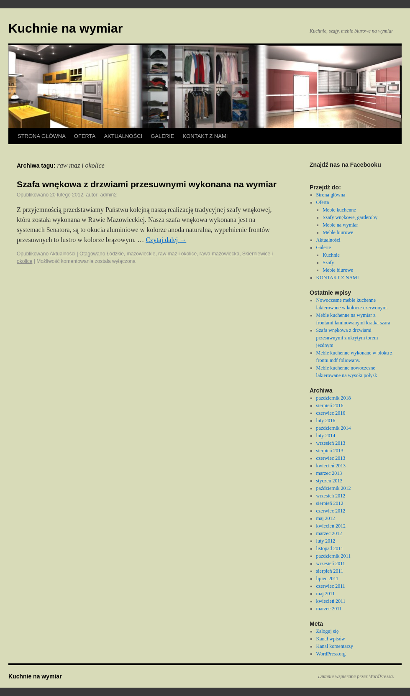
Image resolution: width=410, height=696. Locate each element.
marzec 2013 (329, 473)
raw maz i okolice (177, 254)
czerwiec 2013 (331, 458)
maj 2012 (325, 518)
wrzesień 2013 (331, 443)
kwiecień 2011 (331, 601)
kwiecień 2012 (331, 526)
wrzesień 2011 (330, 563)
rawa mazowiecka (219, 254)
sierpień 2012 (329, 503)
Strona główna (42, 136)
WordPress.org (331, 654)
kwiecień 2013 (331, 466)
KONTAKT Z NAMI (205, 136)
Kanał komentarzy (334, 646)
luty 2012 (326, 541)
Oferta (85, 136)
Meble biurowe (338, 232)
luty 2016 (326, 420)
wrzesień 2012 (331, 496)
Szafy (328, 262)
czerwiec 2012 (331, 511)
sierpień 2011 (329, 571)
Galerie (162, 136)
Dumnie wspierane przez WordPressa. (356, 676)
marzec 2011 (329, 609)
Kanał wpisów (330, 639)
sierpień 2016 (329, 405)
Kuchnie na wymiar (65, 28)
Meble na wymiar (340, 225)
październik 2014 (333, 428)
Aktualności (123, 136)
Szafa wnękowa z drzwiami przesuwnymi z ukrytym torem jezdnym (347, 337)
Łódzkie (115, 254)
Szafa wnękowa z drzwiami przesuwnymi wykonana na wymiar (147, 184)
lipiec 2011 (327, 578)
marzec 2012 (329, 533)
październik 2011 (333, 556)
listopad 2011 (329, 548)
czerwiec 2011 (330, 586)
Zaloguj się (327, 631)
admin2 (108, 195)
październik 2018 (333, 398)
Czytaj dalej (166, 239)
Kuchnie (331, 255)
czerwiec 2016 (331, 413)
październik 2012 (333, 488)
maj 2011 (325, 594)
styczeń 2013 (329, 481)
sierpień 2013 (329, 451)
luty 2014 (326, 436)
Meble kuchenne (339, 210)
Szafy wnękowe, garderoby (350, 217)
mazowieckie (141, 254)
